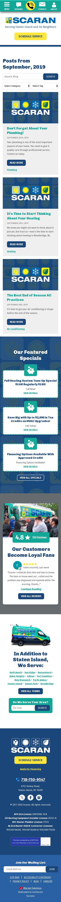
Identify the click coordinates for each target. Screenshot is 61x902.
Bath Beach (16, 672)
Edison (30, 676)
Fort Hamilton (44, 676)
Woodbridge (47, 683)
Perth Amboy (40, 680)
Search (50, 76)
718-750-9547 (30, 6)
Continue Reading (31, 589)
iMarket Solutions (32, 888)
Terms (47, 844)
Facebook (30, 797)
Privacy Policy (22, 842)
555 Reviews (40, 537)
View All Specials (30, 477)
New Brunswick (22, 680)
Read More (16, 162)
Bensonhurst (45, 672)
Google (39, 797)
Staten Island (15, 683)
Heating (11, 251)
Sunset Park (31, 683)
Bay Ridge (30, 672)
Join (52, 869)
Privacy (43, 844)
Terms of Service (32, 842)
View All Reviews (31, 596)
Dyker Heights (16, 676)
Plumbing (12, 169)
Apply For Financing (30, 769)
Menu (6, 9)
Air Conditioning (16, 329)
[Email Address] (30, 869)
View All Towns (30, 691)
